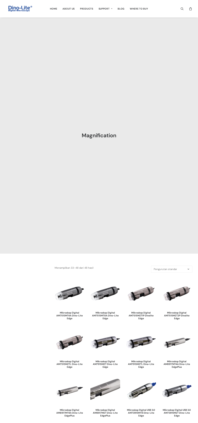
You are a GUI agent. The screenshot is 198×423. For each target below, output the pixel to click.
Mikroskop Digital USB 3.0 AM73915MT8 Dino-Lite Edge (141, 236)
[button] (184, 8)
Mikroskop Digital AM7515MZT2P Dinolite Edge (176, 139)
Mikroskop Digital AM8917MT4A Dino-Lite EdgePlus (177, 188)
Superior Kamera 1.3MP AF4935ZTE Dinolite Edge (177, 284)
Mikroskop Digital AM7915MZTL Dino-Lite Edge (141, 188)
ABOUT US (68, 8)
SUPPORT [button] (105, 8)
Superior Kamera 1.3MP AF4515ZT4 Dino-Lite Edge (105, 284)
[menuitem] (54, 8)
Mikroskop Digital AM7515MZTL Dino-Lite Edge (69, 188)
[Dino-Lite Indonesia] (20, 9)
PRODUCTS (86, 8)
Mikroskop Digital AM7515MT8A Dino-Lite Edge (105, 139)
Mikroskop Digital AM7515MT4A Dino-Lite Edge (69, 139)
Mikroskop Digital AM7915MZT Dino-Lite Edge (105, 188)
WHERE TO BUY (139, 8)
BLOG (121, 8)
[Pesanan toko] (171, 93)
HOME (53, 8)
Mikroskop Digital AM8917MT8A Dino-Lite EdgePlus (69, 236)
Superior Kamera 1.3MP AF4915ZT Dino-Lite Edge (141, 284)
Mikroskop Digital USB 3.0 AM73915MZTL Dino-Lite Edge (69, 285)
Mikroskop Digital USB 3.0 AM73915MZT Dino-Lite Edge (177, 236)
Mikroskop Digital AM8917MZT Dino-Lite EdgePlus (105, 236)
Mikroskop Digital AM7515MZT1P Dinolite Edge (141, 139)
